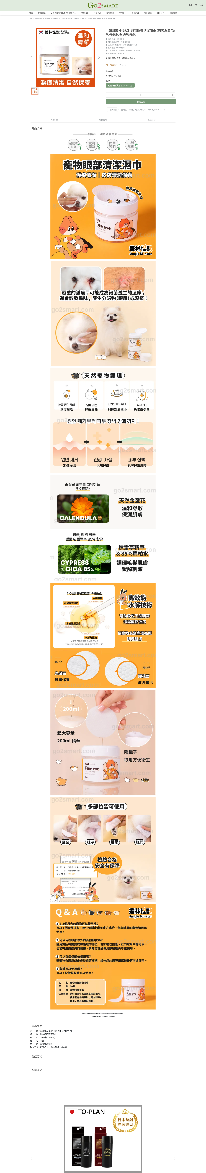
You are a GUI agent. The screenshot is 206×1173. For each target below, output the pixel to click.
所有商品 (42, 13)
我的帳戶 (44, 1144)
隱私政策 (65, 1144)
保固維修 (173, 13)
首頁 (31, 13)
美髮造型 (85, 13)
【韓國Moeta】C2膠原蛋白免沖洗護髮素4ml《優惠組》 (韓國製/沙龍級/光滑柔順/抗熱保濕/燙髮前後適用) (85, 1116)
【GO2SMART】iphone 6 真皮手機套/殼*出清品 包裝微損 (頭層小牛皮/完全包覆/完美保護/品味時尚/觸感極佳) (120, 1116)
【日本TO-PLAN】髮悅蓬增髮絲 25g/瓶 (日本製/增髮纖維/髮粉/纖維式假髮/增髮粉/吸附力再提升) (49, 1116)
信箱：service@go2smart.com (43, 1156)
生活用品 (97, 13)
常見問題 (54, 1144)
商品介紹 (54, 119)
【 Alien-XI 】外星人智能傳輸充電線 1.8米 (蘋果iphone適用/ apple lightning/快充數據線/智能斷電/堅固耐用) (156, 1116)
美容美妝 (122, 13)
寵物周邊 (110, 13)
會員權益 (33, 1144)
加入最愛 (112, 109)
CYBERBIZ (92, 1166)
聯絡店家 (141, 101)
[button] (98, 57)
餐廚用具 (135, 13)
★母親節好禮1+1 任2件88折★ (63, 13)
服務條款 (75, 1144)
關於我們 (160, 13)
